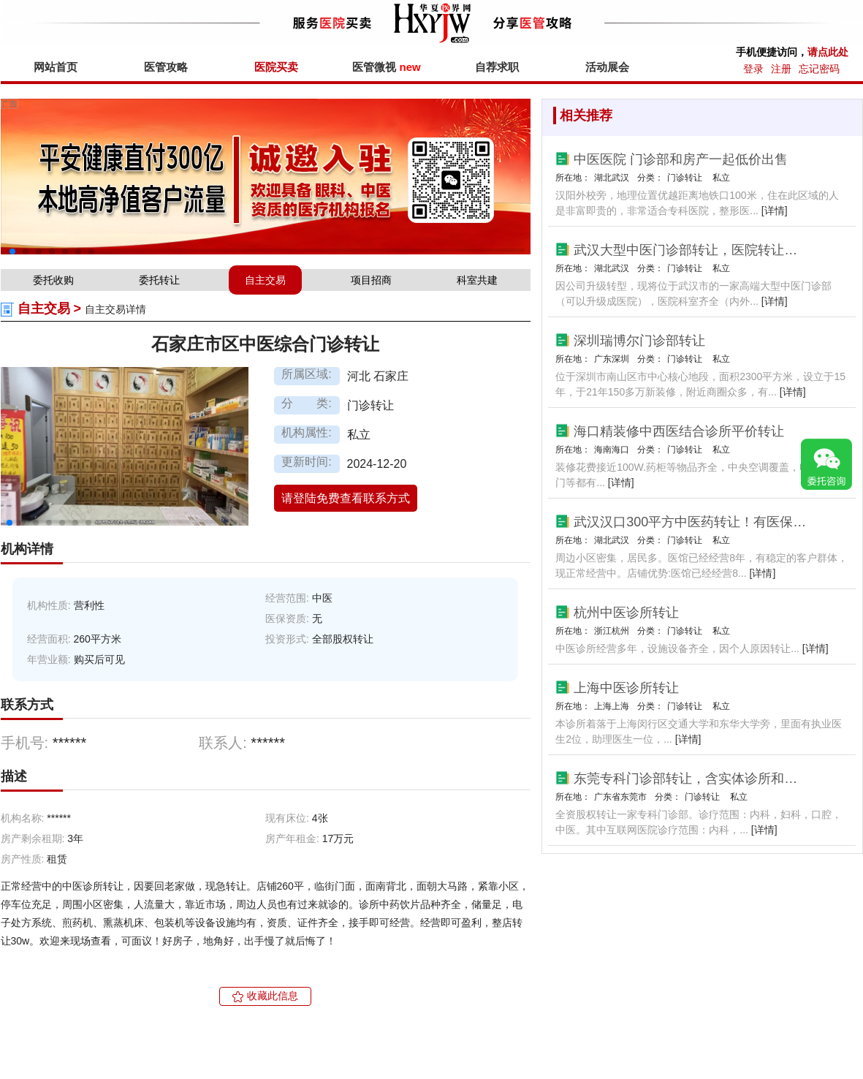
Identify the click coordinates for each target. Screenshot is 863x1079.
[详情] (774, 210)
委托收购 (53, 280)
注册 (781, 69)
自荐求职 (497, 67)
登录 (753, 69)
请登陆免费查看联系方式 (345, 498)
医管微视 (386, 67)
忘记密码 (819, 69)
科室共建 (477, 280)
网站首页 (55, 67)
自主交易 (265, 280)
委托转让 (159, 280)
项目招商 (371, 280)
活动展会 (607, 67)
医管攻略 (166, 67)
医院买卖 (276, 67)
